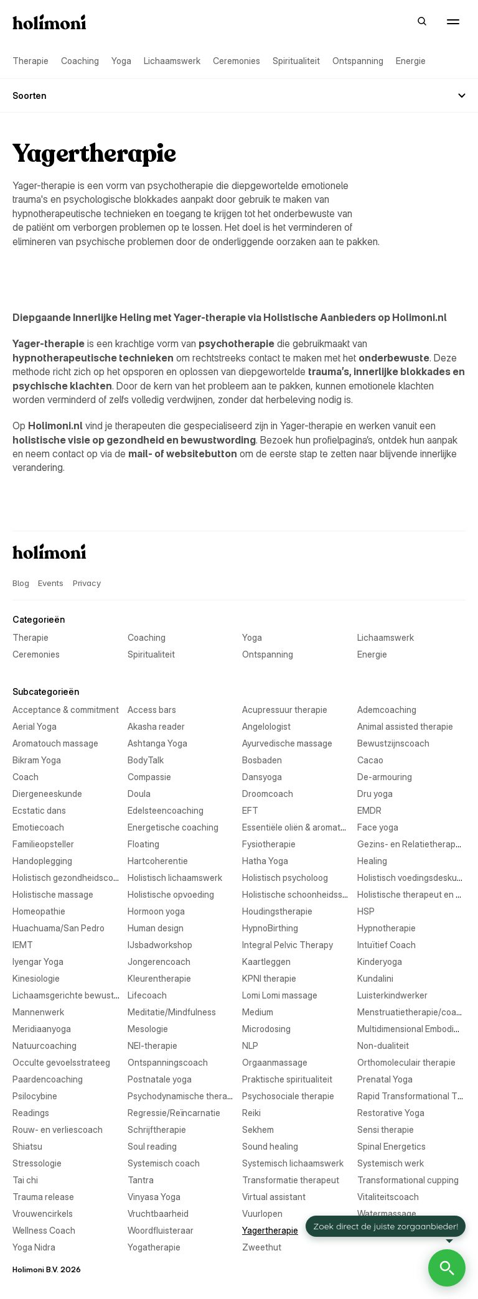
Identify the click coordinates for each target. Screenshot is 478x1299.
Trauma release (43, 1196)
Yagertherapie (270, 1230)
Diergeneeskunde (47, 793)
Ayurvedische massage (287, 743)
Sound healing (270, 1146)
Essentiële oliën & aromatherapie (306, 827)
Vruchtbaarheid (158, 1213)
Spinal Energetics (391, 1146)
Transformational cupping (408, 1180)
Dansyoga (262, 776)
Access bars (152, 709)
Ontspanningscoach (168, 1062)
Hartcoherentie (158, 860)
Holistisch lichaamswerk (175, 877)
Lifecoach (147, 995)
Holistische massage (52, 894)
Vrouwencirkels (42, 1213)
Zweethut (261, 1247)
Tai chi (25, 1180)
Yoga (121, 60)
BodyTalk (146, 760)
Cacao (370, 760)
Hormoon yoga (156, 911)
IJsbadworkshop (160, 944)
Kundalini (375, 978)
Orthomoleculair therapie (406, 1062)
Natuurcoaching (44, 1045)
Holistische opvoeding (171, 894)
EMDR (369, 810)
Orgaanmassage (274, 1062)
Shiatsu (27, 1146)
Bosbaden (262, 760)
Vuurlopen (262, 1213)
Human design (156, 928)
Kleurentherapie (159, 978)
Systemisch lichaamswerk (293, 1163)
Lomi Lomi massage (279, 995)
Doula (139, 793)
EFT (250, 810)
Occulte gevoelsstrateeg (61, 1062)
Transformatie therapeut (290, 1180)
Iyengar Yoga (37, 961)
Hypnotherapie (386, 928)
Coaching (80, 60)
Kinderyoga (379, 961)
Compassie (149, 776)
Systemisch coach (164, 1163)
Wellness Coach (43, 1230)
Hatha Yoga (265, 860)
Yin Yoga (374, 1230)
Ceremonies (236, 60)
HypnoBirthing (270, 928)
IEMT (22, 944)
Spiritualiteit (296, 60)
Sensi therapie (385, 1129)
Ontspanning (357, 60)
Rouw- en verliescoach (57, 1129)
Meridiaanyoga (41, 1028)
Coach (25, 776)
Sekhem (258, 1129)
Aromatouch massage (55, 743)
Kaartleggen (266, 961)
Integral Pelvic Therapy (287, 944)
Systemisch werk (390, 1163)
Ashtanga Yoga (157, 743)
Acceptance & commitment (65, 709)
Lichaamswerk (172, 60)
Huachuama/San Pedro (58, 928)
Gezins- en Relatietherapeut (413, 844)
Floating (143, 844)
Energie (411, 60)
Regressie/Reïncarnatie (174, 1112)
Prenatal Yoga (385, 1079)
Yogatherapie (154, 1247)
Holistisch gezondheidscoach (70, 877)
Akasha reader (156, 726)
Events (50, 583)
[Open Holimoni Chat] (447, 1268)
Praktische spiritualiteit (287, 1079)
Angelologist (266, 726)
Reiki (251, 1112)
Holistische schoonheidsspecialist (308, 894)
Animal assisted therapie (405, 726)
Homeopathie (38, 911)
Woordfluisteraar (161, 1230)
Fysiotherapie (269, 844)
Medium (257, 1012)
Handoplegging (42, 860)
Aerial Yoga (34, 726)
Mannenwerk (38, 1012)
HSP (366, 911)
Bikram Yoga (36, 760)
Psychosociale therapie (288, 1096)
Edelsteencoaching (166, 810)
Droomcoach (267, 793)
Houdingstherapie (277, 911)
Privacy (87, 583)
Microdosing (266, 1028)
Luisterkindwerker (392, 995)
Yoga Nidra (33, 1247)
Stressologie (37, 1163)
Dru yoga (375, 793)
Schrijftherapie (157, 1129)
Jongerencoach (159, 961)
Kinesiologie (36, 978)
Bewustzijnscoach (393, 743)
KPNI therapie (269, 978)
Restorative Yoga (390, 1112)
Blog (20, 583)
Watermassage (386, 1213)
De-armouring (384, 776)
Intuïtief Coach (386, 944)
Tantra (141, 1180)
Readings (30, 1112)
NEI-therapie (152, 1045)
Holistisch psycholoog (285, 877)
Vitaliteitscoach (388, 1196)
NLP (250, 1045)
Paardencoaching (47, 1079)
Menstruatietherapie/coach (411, 1012)
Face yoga (377, 827)
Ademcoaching (386, 709)
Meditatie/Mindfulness (172, 1012)
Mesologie (148, 1028)
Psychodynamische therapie (183, 1096)
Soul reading (152, 1146)
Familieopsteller (43, 844)
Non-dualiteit (383, 1045)
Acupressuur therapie (284, 709)
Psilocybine (34, 1096)
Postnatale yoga (160, 1079)
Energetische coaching (173, 827)
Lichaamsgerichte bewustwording (79, 995)
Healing (372, 860)
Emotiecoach (38, 827)
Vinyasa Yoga (154, 1196)
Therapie (30, 60)
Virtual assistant (274, 1196)
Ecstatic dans (39, 810)
